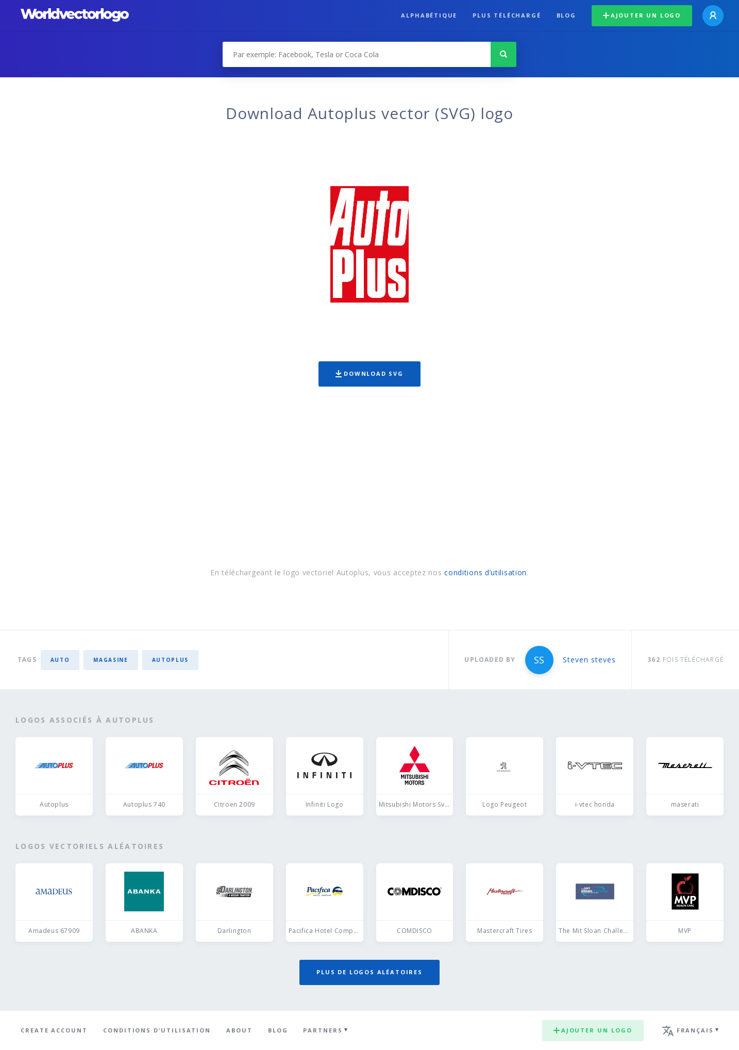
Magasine (110, 659)
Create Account (54, 1030)
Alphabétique (429, 15)
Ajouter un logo (642, 15)
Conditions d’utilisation (157, 1030)
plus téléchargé (507, 15)
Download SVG (369, 373)
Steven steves (589, 659)
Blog (566, 15)
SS (539, 660)
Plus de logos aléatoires (369, 972)
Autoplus (170, 659)
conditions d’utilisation (485, 572)
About (239, 1030)
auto (60, 659)
